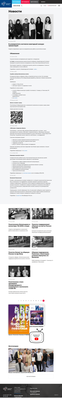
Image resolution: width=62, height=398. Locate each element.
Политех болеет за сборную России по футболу (18, 253)
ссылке (15, 97)
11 (38, 300)
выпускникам (34, 1)
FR (52, 5)
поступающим (16, 1)
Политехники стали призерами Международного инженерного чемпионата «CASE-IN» (18, 285)
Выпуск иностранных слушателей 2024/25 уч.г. (21, 372)
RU (48, 5)
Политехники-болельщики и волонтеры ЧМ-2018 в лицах (19, 225)
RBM (56, 397)
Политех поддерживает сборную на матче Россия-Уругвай (42, 226)
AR (55, 5)
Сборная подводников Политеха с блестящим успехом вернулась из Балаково (40, 254)
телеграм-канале (27, 173)
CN (54, 5)
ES (51, 5)
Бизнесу (43, 1)
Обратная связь (33, 388)
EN (49, 5)
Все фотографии (31, 376)
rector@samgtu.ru (17, 393)
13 (43, 300)
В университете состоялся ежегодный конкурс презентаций (26, 45)
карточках (19, 195)
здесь (35, 69)
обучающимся (25, 1)
